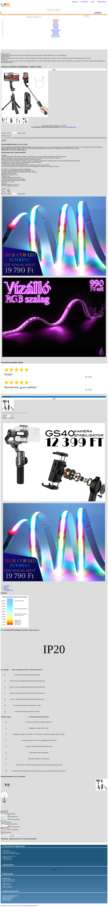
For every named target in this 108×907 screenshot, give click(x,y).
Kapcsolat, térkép (6, 900)
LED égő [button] (55, 23)
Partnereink (75, 1)
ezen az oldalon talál (70, 127)
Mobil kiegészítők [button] (55, 36)
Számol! (12, 835)
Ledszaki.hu (54, 869)
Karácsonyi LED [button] (55, 37)
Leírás (5, 587)
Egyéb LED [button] (56, 34)
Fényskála (6, 588)
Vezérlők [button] (55, 27)
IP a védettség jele (8, 590)
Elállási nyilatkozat (7, 886)
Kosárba (22, 133)
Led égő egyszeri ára (12, 816)
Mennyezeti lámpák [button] (56, 30)
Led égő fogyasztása (10, 813)
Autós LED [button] (55, 29)
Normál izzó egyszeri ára (13, 826)
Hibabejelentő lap (101, 1)
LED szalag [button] (55, 24)
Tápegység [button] (55, 26)
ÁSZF (92, 1)
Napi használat (4, 811)
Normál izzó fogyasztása (11, 824)
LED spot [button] (55, 22)
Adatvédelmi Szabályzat (8, 897)
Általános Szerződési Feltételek (10, 895)
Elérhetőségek (84, 1)
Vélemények (7, 585)
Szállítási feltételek (7, 898)
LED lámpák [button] (55, 33)
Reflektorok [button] (56, 31)
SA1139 (9, 135)
